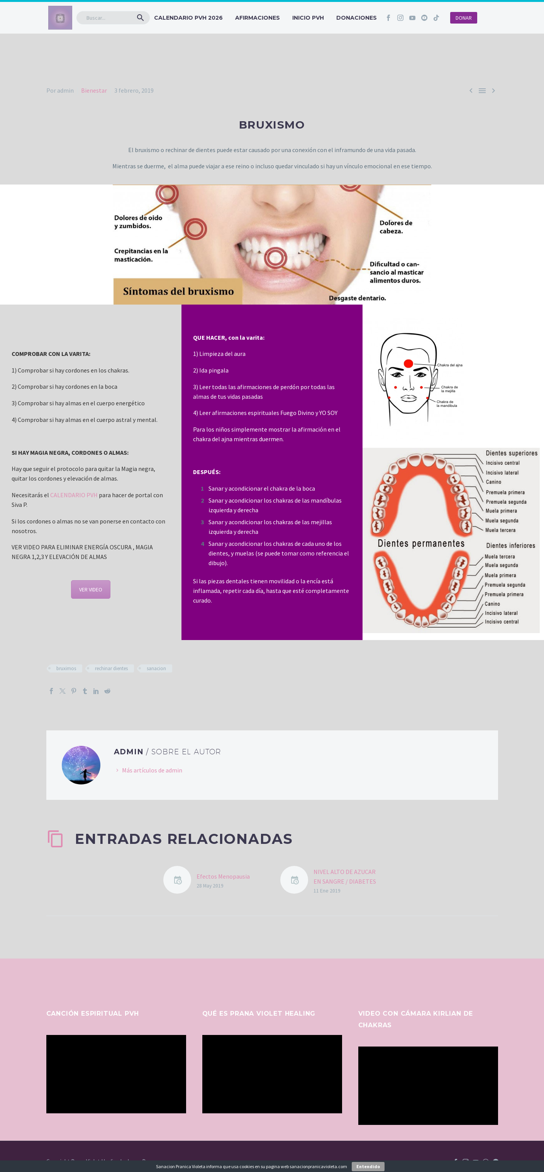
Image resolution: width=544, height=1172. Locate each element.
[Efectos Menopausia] (180, 881)
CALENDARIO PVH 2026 (188, 17)
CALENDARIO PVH (74, 495)
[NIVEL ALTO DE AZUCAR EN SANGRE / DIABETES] (297, 881)
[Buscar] (113, 17)
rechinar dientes (111, 668)
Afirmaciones (257, 17)
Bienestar (94, 90)
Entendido (368, 1166)
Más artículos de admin (152, 770)
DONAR (464, 17)
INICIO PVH (308, 17)
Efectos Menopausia (223, 876)
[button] (140, 17)
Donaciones (356, 17)
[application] (116, 1074)
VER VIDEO (90, 589)
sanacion (156, 668)
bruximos (66, 668)
